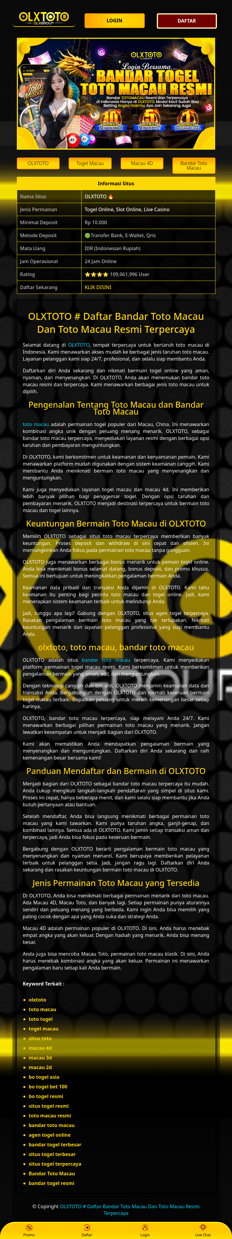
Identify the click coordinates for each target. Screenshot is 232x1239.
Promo (29, 1231)
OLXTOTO (78, 345)
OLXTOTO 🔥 (99, 196)
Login (145, 1231)
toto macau (36, 424)
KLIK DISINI (98, 287)
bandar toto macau (106, 660)
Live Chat (203, 1231)
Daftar (87, 1231)
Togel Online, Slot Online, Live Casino (127, 209)
